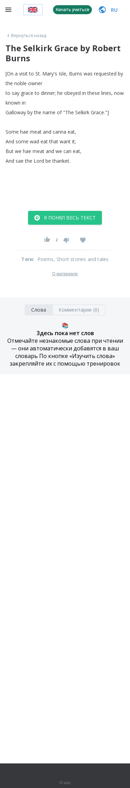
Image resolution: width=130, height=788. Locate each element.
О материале (65, 273)
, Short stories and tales (81, 259)
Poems (45, 259)
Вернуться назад (26, 36)
